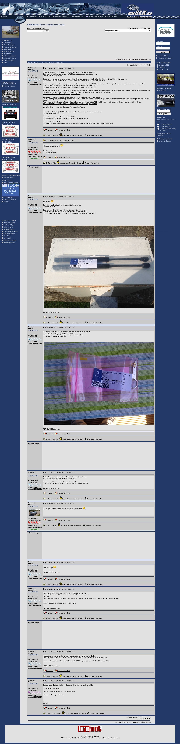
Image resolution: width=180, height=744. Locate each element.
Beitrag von (31, 68)
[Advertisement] (10, 212)
